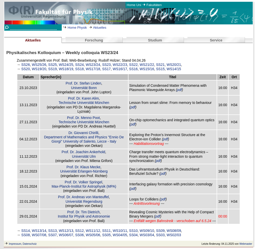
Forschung (94, 40)
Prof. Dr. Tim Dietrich (83, 212)
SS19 (52, 69)
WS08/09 (174, 231)
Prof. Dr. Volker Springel (83, 182)
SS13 (52, 231)
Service (216, 40)
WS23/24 (93, 65)
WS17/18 (93, 69)
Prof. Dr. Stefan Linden (83, 83)
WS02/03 (174, 235)
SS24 (79, 65)
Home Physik (77, 27)
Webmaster (245, 243)
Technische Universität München (84, 103)
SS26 (25, 65)
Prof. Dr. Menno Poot (83, 118)
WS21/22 (147, 65)
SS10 (133, 231)
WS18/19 (66, 69)
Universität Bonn (84, 88)
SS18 (79, 69)
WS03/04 (147, 235)
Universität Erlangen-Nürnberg (84, 171)
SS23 (106, 65)
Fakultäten (154, 5)
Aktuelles (99, 27)
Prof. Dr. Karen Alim (83, 98)
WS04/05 (120, 235)
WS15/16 (147, 69)
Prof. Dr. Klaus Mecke (83, 167)
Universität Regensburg (84, 201)
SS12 (79, 231)
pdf (179, 90)
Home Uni (134, 5)
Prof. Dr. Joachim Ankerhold (83, 152)
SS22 (133, 65)
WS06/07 (66, 235)
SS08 (25, 235)
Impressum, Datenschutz (23, 243)
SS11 (106, 231)
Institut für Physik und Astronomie (84, 216)
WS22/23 (120, 65)
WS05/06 (93, 235)
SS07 (52, 235)
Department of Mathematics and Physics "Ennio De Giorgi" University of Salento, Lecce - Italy (84, 139)
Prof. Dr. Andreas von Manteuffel (83, 197)
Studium (155, 40)
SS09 (160, 231)
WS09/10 (147, 231)
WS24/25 (66, 65)
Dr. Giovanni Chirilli (83, 133)
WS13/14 (39, 231)
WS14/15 (174, 69)
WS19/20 (39, 69)
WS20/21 (174, 65)
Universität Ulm (84, 156)
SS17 (106, 69)
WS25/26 (39, 65)
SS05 (106, 235)
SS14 (25, 231)
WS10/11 (120, 231)
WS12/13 (66, 231)
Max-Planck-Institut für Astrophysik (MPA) (84, 186)
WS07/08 (39, 235)
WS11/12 (93, 231)
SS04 (133, 235)
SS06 (79, 235)
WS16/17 (120, 69)
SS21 (160, 65)
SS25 (52, 65)
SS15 (160, 69)
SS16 (133, 69)
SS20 (25, 69)
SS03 (160, 235)
